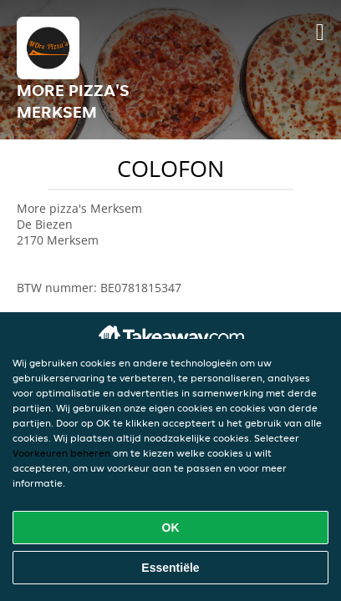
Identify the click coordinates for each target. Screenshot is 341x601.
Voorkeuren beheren (61, 453)
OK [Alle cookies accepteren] (171, 527)
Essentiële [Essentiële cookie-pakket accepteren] (170, 567)
